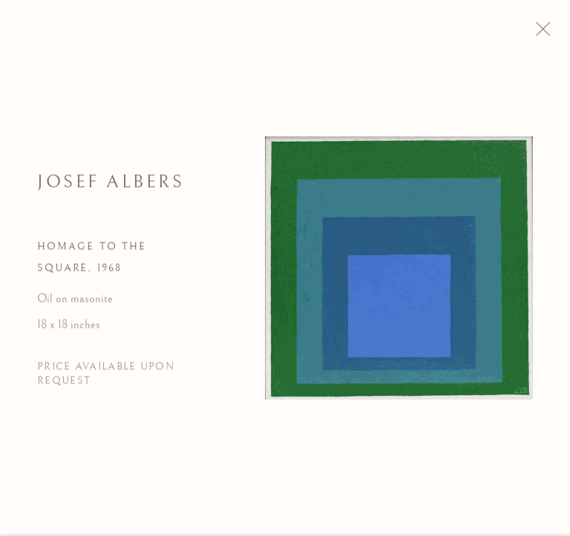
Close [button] (554, 33)
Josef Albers (110, 186)
